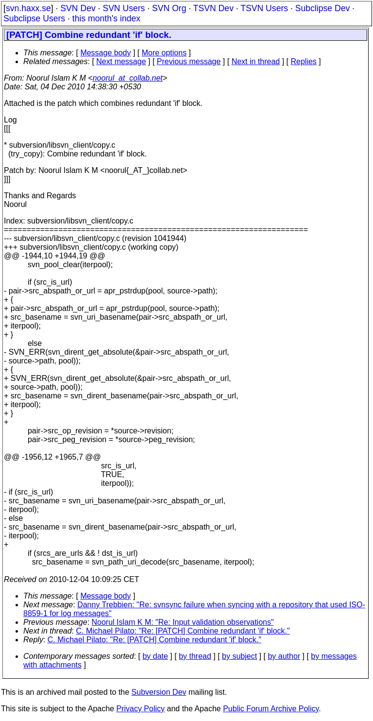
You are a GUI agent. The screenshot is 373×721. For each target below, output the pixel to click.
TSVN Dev (213, 8)
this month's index (106, 18)
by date (155, 656)
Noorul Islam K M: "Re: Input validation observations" (183, 622)
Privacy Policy (140, 708)
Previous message (189, 61)
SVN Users (123, 8)
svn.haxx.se (28, 8)
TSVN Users (264, 8)
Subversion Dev (159, 692)
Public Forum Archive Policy (271, 708)
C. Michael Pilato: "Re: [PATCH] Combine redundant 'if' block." (183, 631)
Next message (121, 61)
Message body (105, 53)
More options (164, 53)
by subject (239, 656)
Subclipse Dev (322, 8)
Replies (304, 61)
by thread (195, 656)
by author (284, 656)
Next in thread (256, 61)
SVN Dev (77, 8)
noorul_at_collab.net (128, 78)
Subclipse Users (34, 18)
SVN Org (169, 8)
